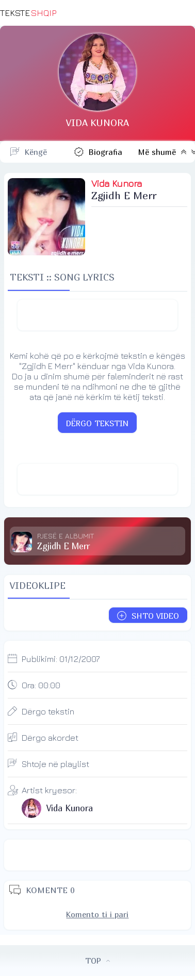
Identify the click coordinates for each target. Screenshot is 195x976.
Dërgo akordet (50, 738)
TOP (97, 960)
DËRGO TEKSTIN (97, 423)
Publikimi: (61, 659)
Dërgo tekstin (48, 711)
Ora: (41, 685)
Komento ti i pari (97, 914)
